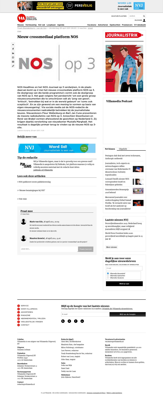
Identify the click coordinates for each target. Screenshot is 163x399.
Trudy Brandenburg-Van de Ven (72, 353)
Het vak (41, 25)
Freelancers (127, 25)
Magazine (25, 315)
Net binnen (110, 149)
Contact (25, 325)
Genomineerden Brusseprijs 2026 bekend (117, 191)
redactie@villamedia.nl (26, 384)
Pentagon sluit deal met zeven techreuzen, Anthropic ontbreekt (123, 157)
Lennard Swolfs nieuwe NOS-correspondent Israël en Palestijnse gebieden (117, 182)
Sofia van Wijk (66, 365)
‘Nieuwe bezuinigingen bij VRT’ (32, 182)
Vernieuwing (30, 25)
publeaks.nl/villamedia (43, 161)
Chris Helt (65, 341)
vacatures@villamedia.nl (114, 341)
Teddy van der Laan (68, 371)
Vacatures (91, 25)
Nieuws (20, 25)
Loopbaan (51, 25)
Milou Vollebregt (67, 347)
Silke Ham (65, 359)
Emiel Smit (65, 368)
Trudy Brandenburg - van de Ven (32, 28)
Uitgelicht (123, 149)
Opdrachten (115, 25)
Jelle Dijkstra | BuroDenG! (70, 377)
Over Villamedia (29, 309)
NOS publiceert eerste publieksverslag (35, 173)
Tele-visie (23, 190)
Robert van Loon (67, 356)
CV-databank (140, 25)
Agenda (60, 25)
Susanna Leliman (23, 350)
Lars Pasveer (66, 350)
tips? (71, 339)
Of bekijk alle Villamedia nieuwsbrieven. (117, 309)
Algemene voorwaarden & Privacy (96, 393)
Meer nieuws (111, 247)
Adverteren (103, 25)
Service (25, 306)
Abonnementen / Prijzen (33, 319)
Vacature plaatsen (119, 16)
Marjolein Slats (66, 344)
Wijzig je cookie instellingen (114, 393)
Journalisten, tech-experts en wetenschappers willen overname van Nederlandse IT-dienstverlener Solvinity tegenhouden (118, 169)
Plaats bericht (86, 241)
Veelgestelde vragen (32, 322)
